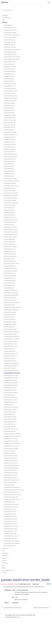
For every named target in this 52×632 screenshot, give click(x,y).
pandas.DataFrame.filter (9, 314)
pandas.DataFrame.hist (9, 485)
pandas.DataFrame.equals (10, 312)
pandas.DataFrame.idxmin (10, 324)
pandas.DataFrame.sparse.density (12, 487)
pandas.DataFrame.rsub (9, 146)
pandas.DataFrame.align (9, 297)
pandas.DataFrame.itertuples (11, 98)
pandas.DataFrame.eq (9, 176)
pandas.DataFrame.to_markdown (12, 543)
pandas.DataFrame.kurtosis (10, 246)
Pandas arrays (5, 548)
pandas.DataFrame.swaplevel (11, 385)
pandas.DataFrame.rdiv (9, 151)
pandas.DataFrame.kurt (9, 244)
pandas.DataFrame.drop (10, 305)
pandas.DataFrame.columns (10, 30)
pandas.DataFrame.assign (10, 412)
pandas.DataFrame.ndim (10, 42)
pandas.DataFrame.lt (9, 163)
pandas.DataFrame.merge (10, 416)
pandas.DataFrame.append (10, 409)
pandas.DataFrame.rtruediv (10, 154)
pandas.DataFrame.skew (10, 280)
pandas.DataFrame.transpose (11, 407)
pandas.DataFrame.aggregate (11, 193)
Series (3, 20)
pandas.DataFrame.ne (9, 173)
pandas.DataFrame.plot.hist (10, 470)
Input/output (5, 15)
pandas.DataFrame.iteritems (10, 91)
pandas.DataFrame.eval (9, 241)
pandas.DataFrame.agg (9, 190)
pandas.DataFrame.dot (9, 142)
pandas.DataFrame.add (9, 122)
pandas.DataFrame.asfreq (10, 421)
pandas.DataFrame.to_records (11, 536)
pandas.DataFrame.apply (10, 183)
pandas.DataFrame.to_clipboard (11, 540)
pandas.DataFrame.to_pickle (10, 506)
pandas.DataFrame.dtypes (10, 32)
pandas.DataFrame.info (9, 501)
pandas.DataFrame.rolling (10, 200)
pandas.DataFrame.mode (10, 261)
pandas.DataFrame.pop (9, 103)
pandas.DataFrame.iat (9, 76)
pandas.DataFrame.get (9, 110)
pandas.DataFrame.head (10, 71)
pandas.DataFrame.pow (9, 139)
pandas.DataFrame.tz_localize (11, 448)
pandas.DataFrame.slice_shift (11, 429)
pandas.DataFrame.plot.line (10, 475)
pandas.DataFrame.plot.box (10, 463)
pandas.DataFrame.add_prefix (11, 292)
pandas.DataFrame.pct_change (11, 263)
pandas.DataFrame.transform (11, 195)
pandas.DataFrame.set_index (11, 346)
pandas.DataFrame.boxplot (10, 482)
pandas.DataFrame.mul (9, 127)
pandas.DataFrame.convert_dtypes (12, 56)
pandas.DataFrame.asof (9, 424)
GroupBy (4, 560)
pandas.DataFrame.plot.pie (10, 477)
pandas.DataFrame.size (9, 44)
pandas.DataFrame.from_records (12, 499)
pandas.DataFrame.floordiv (10, 134)
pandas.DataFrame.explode (10, 397)
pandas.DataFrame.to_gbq (10, 533)
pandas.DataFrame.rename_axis (11, 336)
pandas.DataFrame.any (9, 212)
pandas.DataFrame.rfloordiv (10, 156)
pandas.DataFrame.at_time (10, 300)
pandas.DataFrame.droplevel (11, 365)
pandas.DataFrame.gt (9, 166)
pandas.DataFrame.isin (9, 112)
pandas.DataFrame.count (10, 222)
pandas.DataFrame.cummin (10, 229)
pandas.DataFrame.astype (10, 54)
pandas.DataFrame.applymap (11, 185)
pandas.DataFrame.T (9, 404)
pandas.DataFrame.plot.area (10, 455)
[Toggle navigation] (48, 2)
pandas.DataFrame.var (9, 288)
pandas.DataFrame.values (10, 37)
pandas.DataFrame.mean (10, 253)
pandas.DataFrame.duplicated (11, 309)
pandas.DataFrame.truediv (10, 132)
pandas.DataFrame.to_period (11, 441)
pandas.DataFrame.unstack (10, 390)
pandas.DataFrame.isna (9, 64)
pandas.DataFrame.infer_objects (11, 59)
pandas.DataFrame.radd (9, 144)
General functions (6, 17)
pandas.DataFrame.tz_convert (11, 446)
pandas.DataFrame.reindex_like (11, 331)
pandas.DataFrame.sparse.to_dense (12, 494)
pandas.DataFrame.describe (10, 236)
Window (4, 558)
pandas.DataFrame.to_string (10, 538)
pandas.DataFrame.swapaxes (11, 392)
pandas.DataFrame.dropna (10, 356)
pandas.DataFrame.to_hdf (10, 511)
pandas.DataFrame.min (9, 258)
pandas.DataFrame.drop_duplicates (12, 307)
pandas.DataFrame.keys (9, 93)
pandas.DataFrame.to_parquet (11, 504)
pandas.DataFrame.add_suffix (11, 295)
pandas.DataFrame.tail (9, 105)
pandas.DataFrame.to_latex (10, 528)
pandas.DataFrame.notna (10, 66)
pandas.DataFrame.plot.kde (10, 472)
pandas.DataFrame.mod (9, 137)
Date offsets (5, 555)
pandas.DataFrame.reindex (10, 329)
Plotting (4, 568)
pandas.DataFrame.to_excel (10, 519)
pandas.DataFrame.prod (10, 266)
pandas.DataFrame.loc (9, 78)
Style (3, 565)
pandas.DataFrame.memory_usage (12, 49)
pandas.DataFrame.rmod (10, 159)
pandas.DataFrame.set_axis (10, 343)
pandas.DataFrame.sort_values (11, 375)
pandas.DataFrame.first (9, 317)
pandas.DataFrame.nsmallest (11, 382)
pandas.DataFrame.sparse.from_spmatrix (14, 489)
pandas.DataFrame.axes (9, 39)
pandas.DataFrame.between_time (12, 302)
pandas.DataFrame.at (9, 74)
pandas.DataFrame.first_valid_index (12, 433)
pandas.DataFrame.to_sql (10, 514)
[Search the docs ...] (26, 10)
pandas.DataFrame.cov (9, 224)
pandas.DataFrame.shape (10, 47)
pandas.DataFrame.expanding (11, 202)
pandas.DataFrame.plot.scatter (11, 480)
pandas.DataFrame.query (10, 120)
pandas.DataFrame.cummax (10, 227)
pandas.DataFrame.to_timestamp (12, 443)
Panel (3, 550)
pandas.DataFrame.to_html (10, 523)
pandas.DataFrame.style (9, 545)
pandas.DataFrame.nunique (10, 290)
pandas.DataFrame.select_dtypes (12, 35)
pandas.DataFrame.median (10, 256)
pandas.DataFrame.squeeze (10, 399)
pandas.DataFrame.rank (9, 273)
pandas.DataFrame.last (9, 326)
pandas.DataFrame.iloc (9, 81)
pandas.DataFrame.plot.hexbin (11, 468)
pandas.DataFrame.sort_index (11, 377)
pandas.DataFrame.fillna (9, 358)
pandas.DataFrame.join (9, 414)
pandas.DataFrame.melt (9, 395)
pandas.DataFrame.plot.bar (10, 458)
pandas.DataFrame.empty (10, 52)
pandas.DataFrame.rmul (9, 149)
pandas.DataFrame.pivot (10, 368)
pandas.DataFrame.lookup (10, 100)
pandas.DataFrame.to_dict (10, 516)
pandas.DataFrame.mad (9, 249)
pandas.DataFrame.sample (10, 341)
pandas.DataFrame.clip (9, 215)
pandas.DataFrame (8, 25)
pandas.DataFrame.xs (9, 108)
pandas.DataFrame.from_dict (11, 497)
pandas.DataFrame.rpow (10, 161)
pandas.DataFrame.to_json (10, 521)
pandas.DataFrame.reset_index (11, 339)
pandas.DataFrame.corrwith (10, 219)
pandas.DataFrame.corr (9, 217)
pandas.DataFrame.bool (9, 69)
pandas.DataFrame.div (9, 129)
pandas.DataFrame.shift (9, 426)
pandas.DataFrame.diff (9, 239)
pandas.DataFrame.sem (9, 278)
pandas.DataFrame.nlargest (10, 380)
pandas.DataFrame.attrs (9, 450)
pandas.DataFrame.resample (11, 438)
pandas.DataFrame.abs (9, 207)
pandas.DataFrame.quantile (10, 271)
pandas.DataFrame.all (9, 210)
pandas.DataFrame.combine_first (12, 180)
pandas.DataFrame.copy (10, 61)
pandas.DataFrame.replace (10, 360)
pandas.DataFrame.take (9, 351)
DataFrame (4, 22)
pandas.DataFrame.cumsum (10, 234)
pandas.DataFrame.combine (10, 178)
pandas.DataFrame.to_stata (10, 531)
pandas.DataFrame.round (10, 275)
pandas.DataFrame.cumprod (11, 232)
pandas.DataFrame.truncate (10, 353)
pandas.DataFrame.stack (10, 387)
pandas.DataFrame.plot (9, 453)
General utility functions (7, 570)
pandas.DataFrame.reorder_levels (12, 373)
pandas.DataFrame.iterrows (10, 95)
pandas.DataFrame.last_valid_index (12, 436)
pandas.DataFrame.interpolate (11, 363)
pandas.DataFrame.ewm (9, 205)
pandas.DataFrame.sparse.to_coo (12, 492)
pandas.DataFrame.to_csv (10, 509)
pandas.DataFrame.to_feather (11, 526)
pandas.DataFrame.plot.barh (11, 460)
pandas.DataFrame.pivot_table (11, 370)
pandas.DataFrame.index (10, 27)
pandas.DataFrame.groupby (10, 198)
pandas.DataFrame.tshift (10, 431)
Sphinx (15, 617)
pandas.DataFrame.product (10, 268)
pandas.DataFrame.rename (10, 334)
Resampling (4, 563)
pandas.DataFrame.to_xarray (11, 402)
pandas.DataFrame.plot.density (11, 465)
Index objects (5, 553)
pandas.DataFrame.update (10, 419)
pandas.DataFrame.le (9, 168)
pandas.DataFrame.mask (10, 117)
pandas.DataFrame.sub (9, 125)
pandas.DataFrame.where (10, 115)
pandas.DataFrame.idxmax (10, 322)
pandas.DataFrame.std (9, 285)
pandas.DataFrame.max (9, 251)
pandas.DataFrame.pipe (9, 188)
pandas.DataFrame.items (10, 88)
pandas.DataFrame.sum (9, 283)
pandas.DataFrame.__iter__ (10, 86)
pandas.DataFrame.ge (9, 171)
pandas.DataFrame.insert (10, 83)
